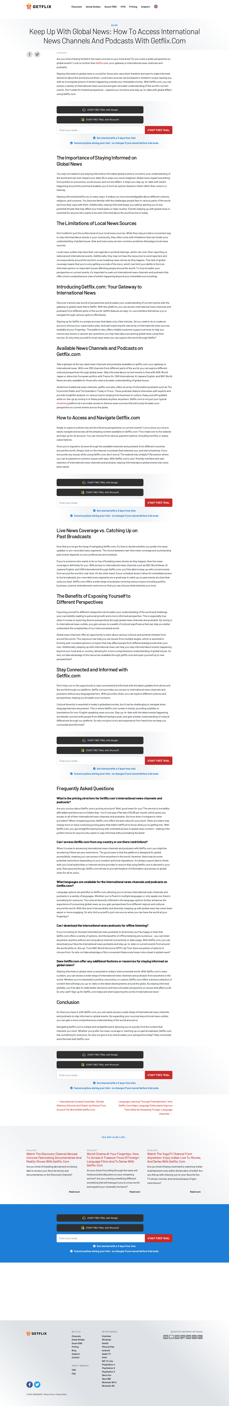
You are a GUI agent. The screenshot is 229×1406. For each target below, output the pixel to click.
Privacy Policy (61, 1394)
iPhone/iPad (108, 1346)
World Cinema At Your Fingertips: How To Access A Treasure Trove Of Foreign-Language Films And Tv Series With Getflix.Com (113, 1163)
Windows (106, 1339)
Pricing (133, 6)
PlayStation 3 (108, 1371)
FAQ (74, 1373)
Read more (74, 1195)
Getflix (99, 57)
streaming (62, 399)
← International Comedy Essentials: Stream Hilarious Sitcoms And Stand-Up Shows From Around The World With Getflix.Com (81, 1108)
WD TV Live (107, 1361)
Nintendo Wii (108, 1385)
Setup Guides (93, 6)
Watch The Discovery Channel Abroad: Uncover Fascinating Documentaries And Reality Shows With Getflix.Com (53, 1161)
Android (106, 1350)
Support (145, 6)
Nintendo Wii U (109, 1382)
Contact (75, 1357)
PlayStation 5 (108, 1368)
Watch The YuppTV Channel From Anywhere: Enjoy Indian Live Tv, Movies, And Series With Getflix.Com (174, 1161)
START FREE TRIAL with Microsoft (100, 115)
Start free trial (159, 126)
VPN (123, 6)
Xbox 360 (106, 1378)
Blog (74, 1350)
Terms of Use (49, 1394)
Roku (104, 1357)
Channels (76, 6)
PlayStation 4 (108, 1364)
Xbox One (106, 1375)
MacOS (105, 1343)
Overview (106, 1336)
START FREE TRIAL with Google (100, 104)
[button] (156, 6)
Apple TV (106, 1354)
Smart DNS (110, 6)
